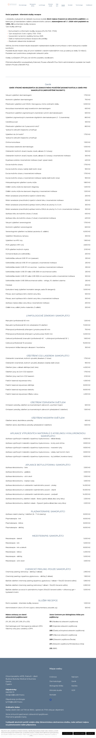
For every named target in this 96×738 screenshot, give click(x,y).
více (31, 735)
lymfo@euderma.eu (14, 703)
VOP (73, 692)
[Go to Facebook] (51, 701)
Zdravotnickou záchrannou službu (55, 723)
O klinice (53, 678)
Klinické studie (56, 692)
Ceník (73, 683)
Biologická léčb (56, 687)
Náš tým (74, 678)
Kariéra (74, 687)
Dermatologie (55, 683)
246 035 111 (10, 693)
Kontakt (53, 696)
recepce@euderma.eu (15, 696)
